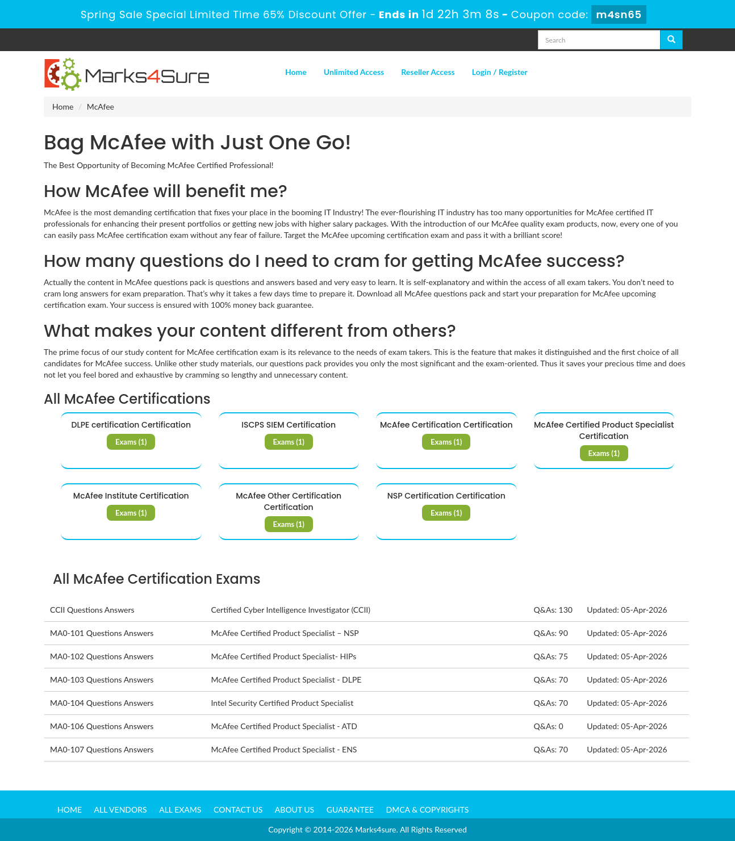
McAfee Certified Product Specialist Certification (604, 430)
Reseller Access (428, 72)
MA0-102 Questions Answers (101, 656)
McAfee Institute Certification (131, 495)
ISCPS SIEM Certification (288, 424)
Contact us (238, 809)
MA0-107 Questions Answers (101, 749)
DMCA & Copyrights (427, 809)
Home (296, 72)
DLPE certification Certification (131, 424)
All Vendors (120, 809)
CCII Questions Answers (92, 609)
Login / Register (500, 72)
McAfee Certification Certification (446, 424)
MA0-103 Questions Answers (101, 679)
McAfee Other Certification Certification (288, 501)
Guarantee (350, 809)
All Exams (180, 809)
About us (294, 809)
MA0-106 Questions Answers (101, 726)
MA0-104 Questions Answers (101, 703)
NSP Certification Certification (446, 495)
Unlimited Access (354, 72)
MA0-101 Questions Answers (101, 633)
